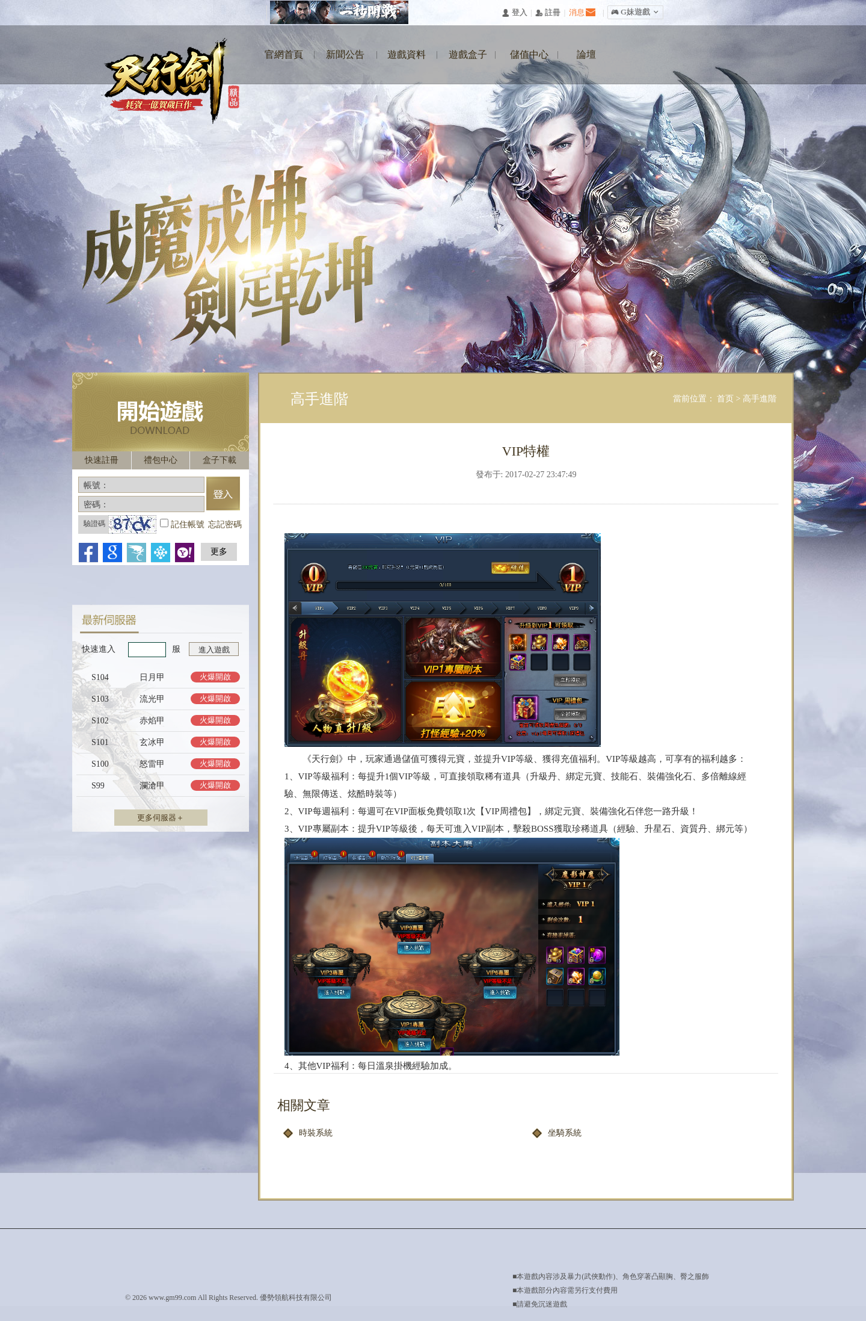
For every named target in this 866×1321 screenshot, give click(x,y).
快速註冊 (101, 460)
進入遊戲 (214, 649)
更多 (218, 551)
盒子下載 (219, 460)
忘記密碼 (225, 524)
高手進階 (759, 398)
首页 (726, 398)
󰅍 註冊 (547, 13)
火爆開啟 (215, 676)
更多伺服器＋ (160, 817)
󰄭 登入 (514, 13)
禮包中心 (160, 460)
